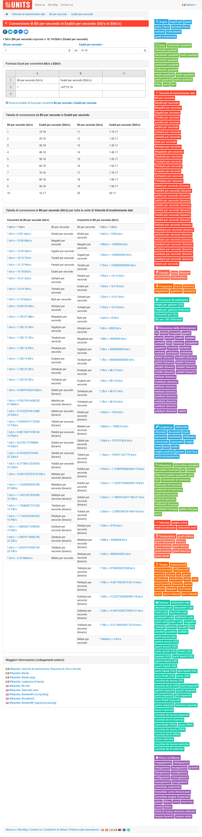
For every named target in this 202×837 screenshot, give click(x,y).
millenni (160, 589)
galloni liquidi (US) (166, 661)
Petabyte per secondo (168, 166)
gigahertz (176, 291)
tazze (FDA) (185, 724)
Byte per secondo (165, 142)
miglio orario (180, 522)
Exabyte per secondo (168, 171)
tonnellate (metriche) (168, 787)
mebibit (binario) (186, 357)
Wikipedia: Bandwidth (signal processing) (32, 702)
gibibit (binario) (164, 362)
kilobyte (179, 342)
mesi (187, 579)
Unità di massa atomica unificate (175, 811)
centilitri (171, 632)
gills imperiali (183, 695)
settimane (161, 579)
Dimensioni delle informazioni (176, 328)
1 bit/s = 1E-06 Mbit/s (19, 240)
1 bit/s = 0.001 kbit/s (19, 233)
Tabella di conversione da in (47, 115)
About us (40, 4)
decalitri (183, 627)
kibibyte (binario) (165, 377)
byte (169, 342)
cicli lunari (185, 589)
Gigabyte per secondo (168, 156)
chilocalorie (162, 277)
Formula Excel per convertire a (33, 63)
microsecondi (163, 569)
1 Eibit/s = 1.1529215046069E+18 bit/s (121, 483)
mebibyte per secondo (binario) (174, 229)
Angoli (161, 22)
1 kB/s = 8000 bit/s (110, 328)
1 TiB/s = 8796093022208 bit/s (117, 568)
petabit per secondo (167, 122)
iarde (158, 446)
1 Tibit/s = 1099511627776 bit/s (117, 454)
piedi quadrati (163, 79)
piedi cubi (161, 622)
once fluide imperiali (167, 700)
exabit (179, 338)
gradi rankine (163, 546)
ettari (158, 84)
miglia (189, 442)
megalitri (189, 622)
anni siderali (189, 594)
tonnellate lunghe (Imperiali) (172, 797)
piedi (166, 446)
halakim (172, 589)
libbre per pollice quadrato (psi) (174, 475)
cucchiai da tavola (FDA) (170, 729)
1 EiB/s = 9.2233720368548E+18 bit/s (121, 596)
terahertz (189, 291)
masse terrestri (164, 816)
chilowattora (179, 277)
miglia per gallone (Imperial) (172, 309)
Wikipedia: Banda (19, 673)
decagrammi (179, 767)
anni (195, 579)
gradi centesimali (165, 36)
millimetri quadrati (166, 69)
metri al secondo (165, 527)
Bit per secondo (58, 14)
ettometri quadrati (166, 50)
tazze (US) (183, 676)
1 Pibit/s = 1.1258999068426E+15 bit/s (121, 468)
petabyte (185, 347)
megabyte (192, 342)
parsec (180, 451)
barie (158, 514)
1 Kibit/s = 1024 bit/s (111, 412)
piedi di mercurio (165, 499)
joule (174, 272)
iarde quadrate (185, 74)
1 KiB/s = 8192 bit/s (110, 525)
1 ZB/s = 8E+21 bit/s (111, 391)
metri (186, 432)
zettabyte (172, 352)
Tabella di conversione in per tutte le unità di (69, 210)
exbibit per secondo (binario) (172, 210)
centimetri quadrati (166, 64)
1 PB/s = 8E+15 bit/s (111, 370)
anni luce (191, 451)
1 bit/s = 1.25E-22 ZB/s (20, 369)
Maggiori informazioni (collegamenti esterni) (35, 660)
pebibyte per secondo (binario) (174, 244)
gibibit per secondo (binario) (172, 195)
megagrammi (163, 762)
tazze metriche (164, 739)
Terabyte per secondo (168, 161)
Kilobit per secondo (167, 103)
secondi (160, 574)
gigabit (186, 333)
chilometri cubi (180, 602)
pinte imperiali (164, 695)
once (176, 801)
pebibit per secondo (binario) (172, 205)
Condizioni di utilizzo (55, 829)
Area (160, 45)
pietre (158, 801)
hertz (178, 286)
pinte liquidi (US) (165, 671)
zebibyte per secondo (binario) (173, 254)
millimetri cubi (184, 617)
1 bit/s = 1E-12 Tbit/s (19, 257)
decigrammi (162, 772)
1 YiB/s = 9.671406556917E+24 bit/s (120, 624)
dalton (168, 806)
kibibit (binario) (164, 357)
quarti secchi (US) (166, 646)
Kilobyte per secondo (168, 146)
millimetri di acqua (166, 504)
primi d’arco (162, 27)
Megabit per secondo (168, 107)
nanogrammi (163, 782)
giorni (186, 574)
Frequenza (164, 286)
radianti (159, 31)
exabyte (160, 352)
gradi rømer (162, 556)
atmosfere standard (186, 465)
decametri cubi (183, 607)
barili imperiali (189, 685)
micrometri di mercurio (175, 479)
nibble (182, 411)
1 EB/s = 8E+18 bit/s (111, 380)
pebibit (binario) (164, 367)
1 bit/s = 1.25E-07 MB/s (20, 316)
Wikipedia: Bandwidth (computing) (28, 694)
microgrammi (180, 777)
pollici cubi (175, 622)
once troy (187, 801)
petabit (169, 338)
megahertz (161, 291)
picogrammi (180, 782)
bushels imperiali (186, 705)
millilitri (183, 632)
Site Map (53, 4)
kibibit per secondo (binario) (172, 185)
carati (158, 806)
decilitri (159, 632)
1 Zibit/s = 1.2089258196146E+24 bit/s (121, 511)
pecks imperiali (164, 705)
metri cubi (161, 612)
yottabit (159, 342)
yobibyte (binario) (165, 411)
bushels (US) (163, 656)
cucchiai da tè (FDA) (167, 734)
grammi (194, 767)
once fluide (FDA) (165, 724)
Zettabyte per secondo (169, 176)
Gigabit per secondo (167, 112)
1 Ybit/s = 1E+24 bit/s (111, 307)
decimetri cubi (178, 612)
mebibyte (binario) (166, 382)
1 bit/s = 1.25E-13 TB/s (20, 337)
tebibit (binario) (185, 362)
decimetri (161, 437)
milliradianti (173, 31)
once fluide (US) (165, 676)
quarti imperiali (186, 690)
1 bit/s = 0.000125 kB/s (20, 306)
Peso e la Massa (167, 757)
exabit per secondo (82, 14)
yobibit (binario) (186, 372)
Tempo (162, 564)
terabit (159, 338)
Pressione (164, 465)
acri (173, 84)
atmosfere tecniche (167, 470)
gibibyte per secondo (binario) (173, 234)
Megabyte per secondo (169, 151)
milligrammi (162, 777)
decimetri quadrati (166, 60)
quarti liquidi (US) (165, 666)
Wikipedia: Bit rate (19, 685)
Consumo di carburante (172, 300)
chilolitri (160, 627)
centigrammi (179, 772)
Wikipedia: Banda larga (22, 677)
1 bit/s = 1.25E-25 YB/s (20, 379)
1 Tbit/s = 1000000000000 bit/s (117, 265)
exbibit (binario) (186, 367)
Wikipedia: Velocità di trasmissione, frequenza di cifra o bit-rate (45, 668)
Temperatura (165, 536)
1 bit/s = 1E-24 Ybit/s (19, 288)
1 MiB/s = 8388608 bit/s (113, 539)
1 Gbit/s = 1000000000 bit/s (115, 254)
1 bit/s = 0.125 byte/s (19, 299)
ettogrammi (162, 767)
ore (179, 574)
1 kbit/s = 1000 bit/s (110, 233)
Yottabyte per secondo (169, 181)
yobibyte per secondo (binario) (173, 259)
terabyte (173, 347)
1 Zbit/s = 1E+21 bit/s (111, 296)
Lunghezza (164, 427)
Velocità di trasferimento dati (28, 14)
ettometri (160, 432)
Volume (162, 602)
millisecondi (181, 569)
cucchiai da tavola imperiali (172, 715)
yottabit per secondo (167, 137)
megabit (175, 333)
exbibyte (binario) (165, 401)
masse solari (184, 816)
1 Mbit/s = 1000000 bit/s (113, 244)
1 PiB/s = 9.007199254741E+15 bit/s (120, 582)
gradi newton (163, 551)
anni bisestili (163, 584)
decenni (177, 584)
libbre (167, 801)
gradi (188, 22)
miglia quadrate (164, 74)
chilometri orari (187, 527)
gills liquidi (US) (187, 671)
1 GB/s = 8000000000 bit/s (114, 349)
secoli (188, 584)
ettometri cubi (163, 607)
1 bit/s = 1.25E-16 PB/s (20, 348)
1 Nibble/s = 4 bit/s (110, 639)
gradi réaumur (181, 551)
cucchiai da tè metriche (169, 749)
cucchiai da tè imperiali (169, 719)
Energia (162, 272)
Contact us (67, 4)
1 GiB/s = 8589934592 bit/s (115, 554)
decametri (174, 432)
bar (183, 470)
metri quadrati (189, 55)
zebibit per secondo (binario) (172, 215)
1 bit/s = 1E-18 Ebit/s (19, 271)
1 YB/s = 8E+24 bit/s (111, 401)
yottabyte (186, 352)
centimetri (175, 437)
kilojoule (184, 272)
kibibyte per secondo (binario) (173, 224)
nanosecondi (178, 564)
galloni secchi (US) (166, 641)
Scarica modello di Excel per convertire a (51, 102)
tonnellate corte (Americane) (172, 792)
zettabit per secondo (167, 132)
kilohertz (188, 286)
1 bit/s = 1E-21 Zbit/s (19, 278)
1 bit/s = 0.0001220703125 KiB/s (26, 474)
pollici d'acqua (188, 509)
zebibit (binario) (164, 372)
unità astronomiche (167, 456)
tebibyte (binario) (165, 391)
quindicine (175, 579)
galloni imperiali (165, 690)
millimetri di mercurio (168, 484)
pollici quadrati (183, 79)
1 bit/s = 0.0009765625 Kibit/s (24, 390)
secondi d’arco (181, 27)
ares (166, 84)
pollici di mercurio (166, 494)
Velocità (162, 522)
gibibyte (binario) (165, 386)
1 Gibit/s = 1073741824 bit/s (115, 440)
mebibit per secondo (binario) (173, 190)
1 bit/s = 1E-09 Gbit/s (19, 251)
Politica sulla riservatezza (83, 829)
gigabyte (160, 347)
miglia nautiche (164, 451)
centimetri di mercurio (168, 489)
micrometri (162, 442)
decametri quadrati (166, 55)
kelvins (181, 541)
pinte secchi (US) (165, 651)
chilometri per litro (166, 314)
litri (192, 627)
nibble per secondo (166, 263)
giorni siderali (171, 594)
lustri (158, 594)
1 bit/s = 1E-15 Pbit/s (19, 264)
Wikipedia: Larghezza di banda (26, 681)
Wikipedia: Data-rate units (23, 690)
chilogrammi (181, 762)
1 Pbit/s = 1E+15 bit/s (111, 275)
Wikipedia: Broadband (21, 698)
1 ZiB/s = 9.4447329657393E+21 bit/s (121, 610)
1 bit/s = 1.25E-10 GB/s (20, 327)
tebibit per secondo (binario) (172, 200)
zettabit (190, 338)
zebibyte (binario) (165, 406)
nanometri (177, 442)
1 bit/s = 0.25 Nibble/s (20, 558)
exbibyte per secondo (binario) (173, 249)
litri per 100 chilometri (168, 319)
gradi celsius (185, 536)
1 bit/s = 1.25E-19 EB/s (20, 358)
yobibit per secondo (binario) (172, 220)
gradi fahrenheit (164, 541)
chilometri (181, 427)
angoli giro (176, 22)
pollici (175, 446)
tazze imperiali (164, 710)
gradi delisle (180, 546)
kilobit (164, 333)
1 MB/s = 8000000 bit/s (112, 338)
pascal (191, 470)
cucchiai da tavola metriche (172, 744)
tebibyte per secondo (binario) (173, 239)
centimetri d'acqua (166, 509)
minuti (170, 574)
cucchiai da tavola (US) (169, 680)
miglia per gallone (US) (169, 304)
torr (157, 479)
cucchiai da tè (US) (166, 685)
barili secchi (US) (165, 637)
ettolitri (171, 627)
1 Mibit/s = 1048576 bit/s (113, 426)
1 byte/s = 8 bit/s (109, 317)
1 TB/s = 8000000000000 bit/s (116, 359)
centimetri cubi (164, 617)
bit (156, 333)
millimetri (189, 437)
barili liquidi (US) (183, 656)
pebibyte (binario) (166, 396)
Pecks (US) (185, 651)
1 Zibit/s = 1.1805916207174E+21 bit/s (121, 497)
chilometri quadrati (179, 45)
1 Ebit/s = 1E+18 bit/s (111, 286)
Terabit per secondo (167, 117)
